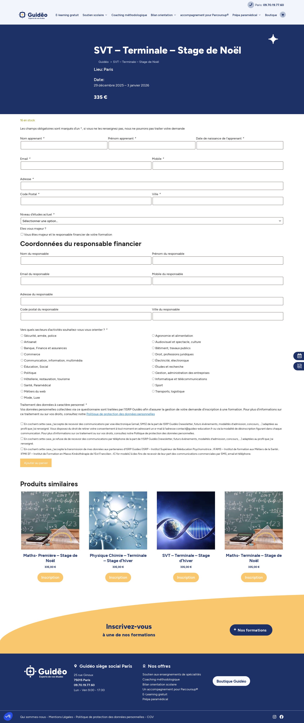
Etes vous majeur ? (33, 228)
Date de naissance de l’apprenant (220, 138)
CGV (150, 717)
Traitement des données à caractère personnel (53, 404)
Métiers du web (35, 391)
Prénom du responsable (168, 253)
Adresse (27, 179)
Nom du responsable (34, 253)
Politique (30, 372)
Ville (156, 194)
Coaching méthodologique (129, 15)
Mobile (158, 158)
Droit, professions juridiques (174, 354)
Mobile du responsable (167, 274)
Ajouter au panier (36, 463)
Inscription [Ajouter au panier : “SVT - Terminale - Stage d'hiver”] (186, 577)
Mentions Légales (61, 717)
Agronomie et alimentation (174, 335)
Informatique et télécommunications (181, 379)
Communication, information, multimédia (53, 360)
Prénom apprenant (122, 138)
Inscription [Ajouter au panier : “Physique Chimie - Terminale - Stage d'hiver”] (118, 577)
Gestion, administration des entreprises (182, 372)
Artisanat (30, 342)
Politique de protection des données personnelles (120, 414)
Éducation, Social (36, 366)
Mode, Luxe (32, 397)
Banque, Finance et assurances (45, 348)
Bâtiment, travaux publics (172, 348)
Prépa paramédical (247, 15)
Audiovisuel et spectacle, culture (178, 342)
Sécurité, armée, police (40, 335)
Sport (159, 385)
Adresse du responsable (36, 294)
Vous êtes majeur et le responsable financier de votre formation (68, 234)
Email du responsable (34, 274)
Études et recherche (169, 366)
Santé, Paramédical (37, 385)
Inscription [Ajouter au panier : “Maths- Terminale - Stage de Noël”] (254, 577)
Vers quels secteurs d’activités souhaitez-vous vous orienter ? (63, 329)
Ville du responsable (166, 309)
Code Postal (29, 194)
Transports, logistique (170, 391)
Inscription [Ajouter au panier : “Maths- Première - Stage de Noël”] (50, 577)
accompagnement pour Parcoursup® (204, 15)
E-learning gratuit (67, 15)
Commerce (32, 354)
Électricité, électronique (172, 360)
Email (25, 158)
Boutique (271, 15)
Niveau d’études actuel (37, 214)
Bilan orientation (164, 15)
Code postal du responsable (39, 309)
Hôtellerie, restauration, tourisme (47, 379)
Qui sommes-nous (33, 717)
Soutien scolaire (96, 15)
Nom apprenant (32, 138)
